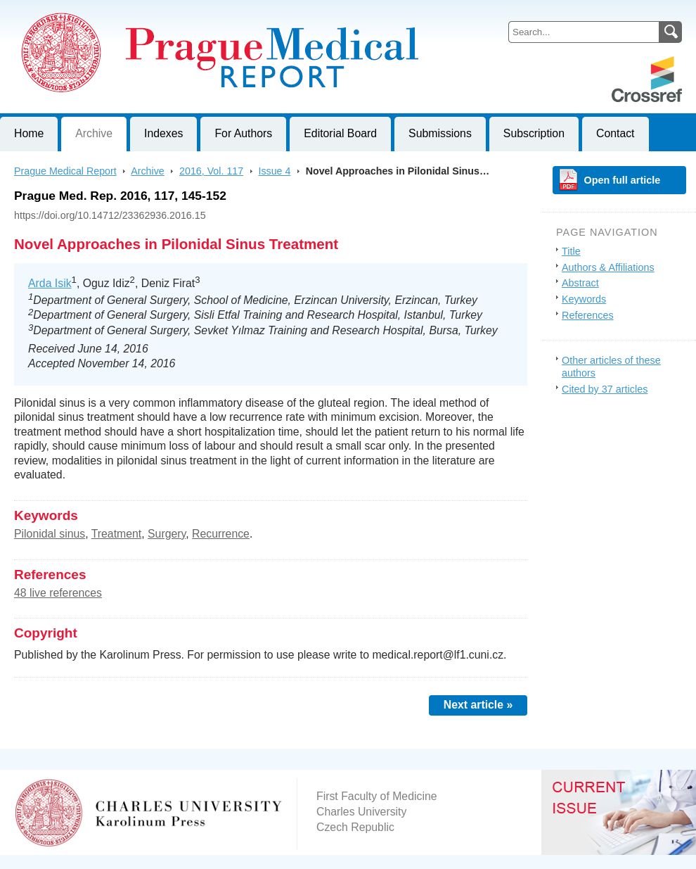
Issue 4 (274, 171)
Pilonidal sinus (49, 534)
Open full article (622, 180)
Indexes (163, 133)
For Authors (243, 133)
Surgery (167, 534)
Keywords (584, 299)
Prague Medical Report (65, 171)
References (588, 315)
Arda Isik (50, 283)
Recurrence (221, 534)
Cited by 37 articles (604, 389)
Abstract (580, 282)
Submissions (440, 133)
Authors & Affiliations (608, 267)
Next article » (478, 705)
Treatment (116, 534)
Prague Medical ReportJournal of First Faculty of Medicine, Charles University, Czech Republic (172, 11)
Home (29, 133)
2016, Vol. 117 (211, 171)
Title (571, 251)
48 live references (58, 593)
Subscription (534, 133)
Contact (615, 133)
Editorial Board (340, 133)
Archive (93, 133)
